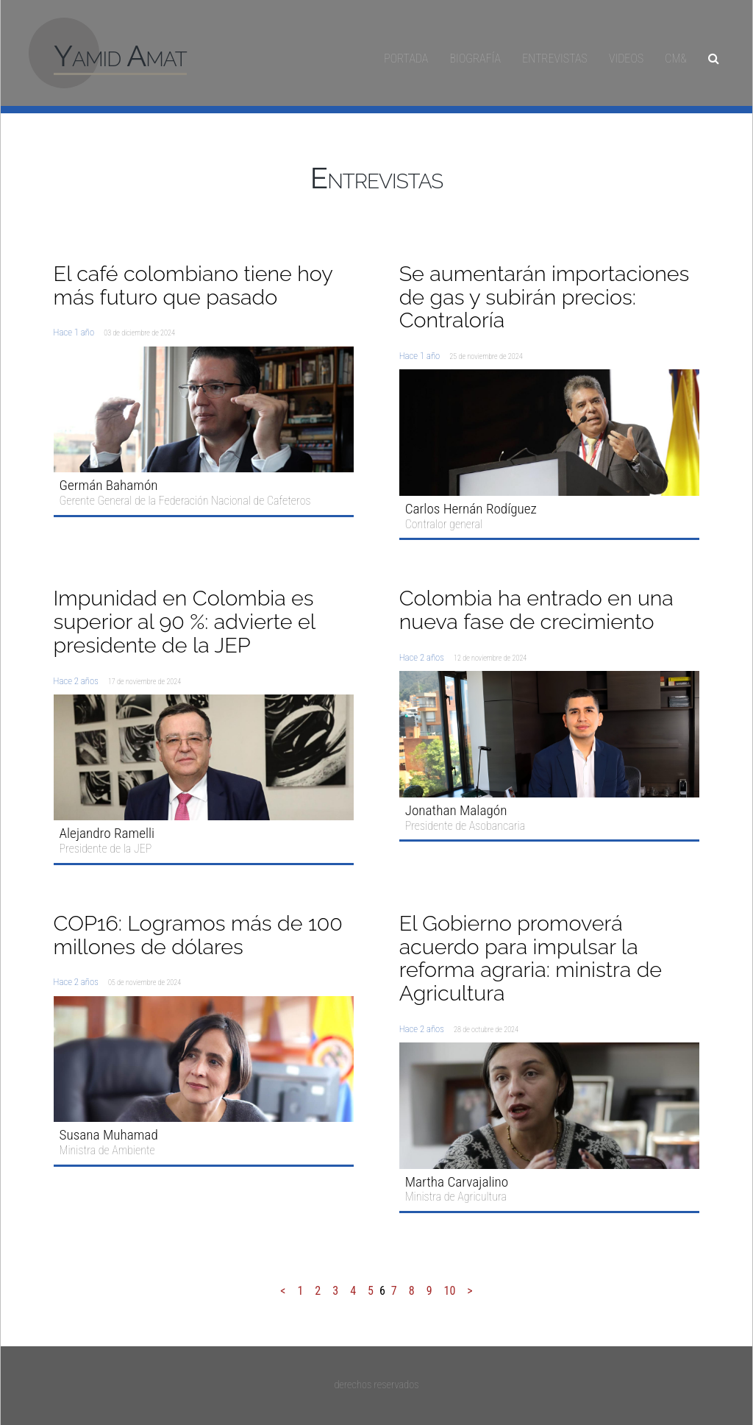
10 (450, 1291)
